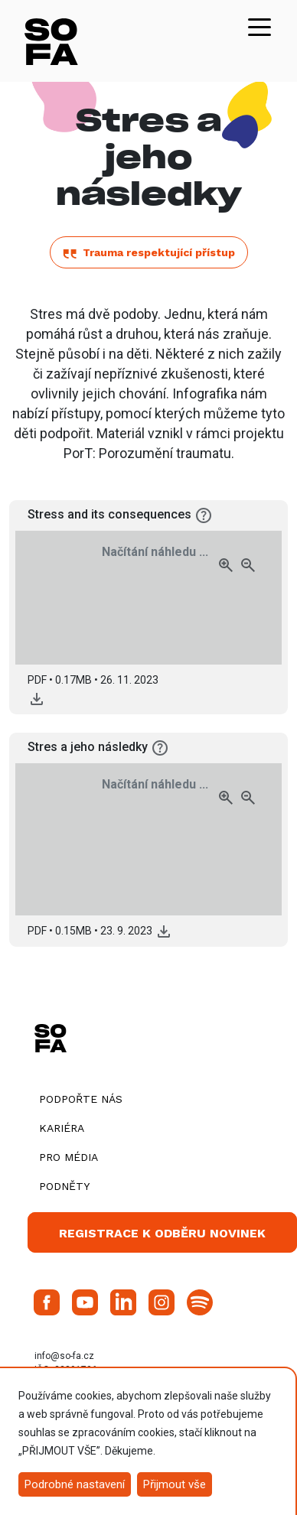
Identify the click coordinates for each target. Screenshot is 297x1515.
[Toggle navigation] (259, 26)
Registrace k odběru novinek (162, 1233)
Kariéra (61, 1128)
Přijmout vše (174, 1484)
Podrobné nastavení (74, 1484)
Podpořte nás (80, 1099)
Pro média (68, 1157)
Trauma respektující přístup (149, 252)
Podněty (64, 1186)
